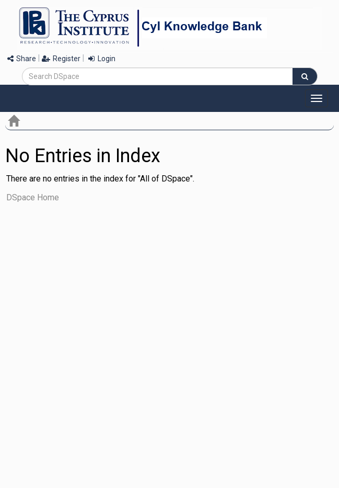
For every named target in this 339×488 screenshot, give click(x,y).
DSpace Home (32, 197)
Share (21, 58)
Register (61, 58)
